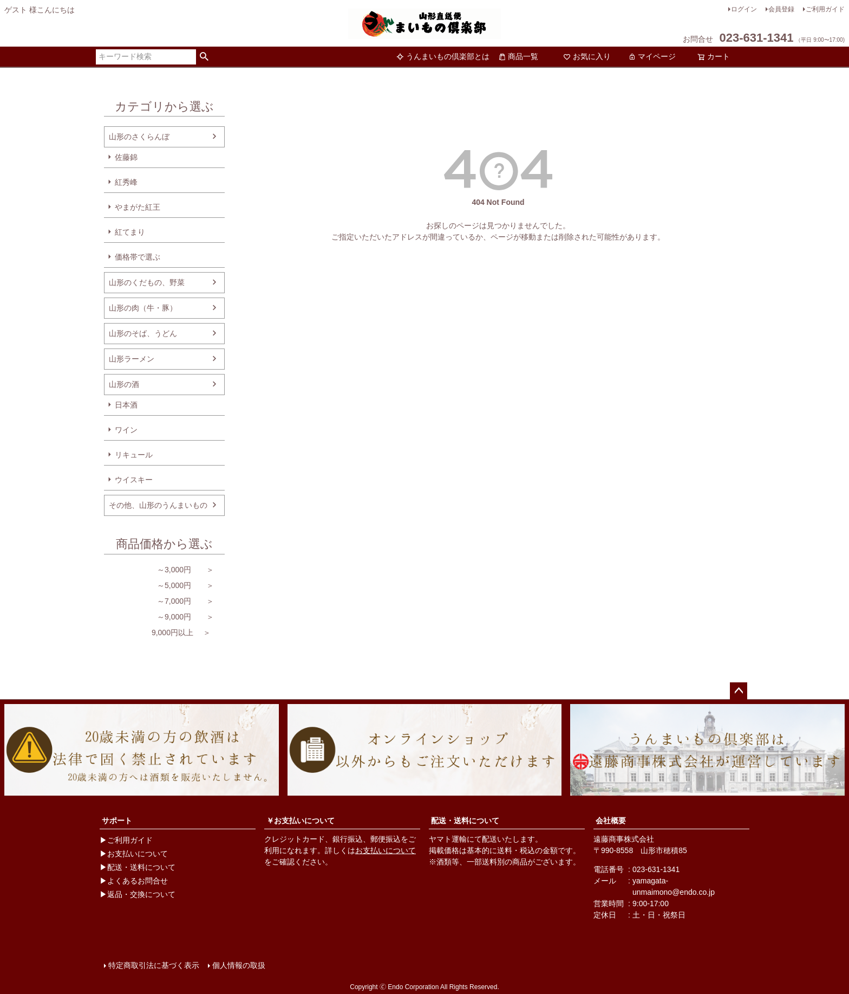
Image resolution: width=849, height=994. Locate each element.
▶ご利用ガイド (126, 840)
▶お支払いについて (134, 853)
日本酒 (126, 405)
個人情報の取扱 (238, 965)
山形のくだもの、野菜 (147, 282)
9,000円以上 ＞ (157, 632)
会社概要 (611, 820)
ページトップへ (738, 691)
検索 (204, 56)
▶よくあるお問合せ (134, 880)
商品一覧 (518, 56)
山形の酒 (124, 384)
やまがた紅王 (137, 207)
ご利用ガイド (825, 9)
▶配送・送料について (137, 867)
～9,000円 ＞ (159, 616)
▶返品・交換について (137, 894)
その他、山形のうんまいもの (158, 505)
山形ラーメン (131, 358)
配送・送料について (465, 820)
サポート (117, 820)
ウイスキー (134, 479)
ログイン (744, 9)
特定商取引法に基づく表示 (153, 965)
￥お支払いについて (300, 820)
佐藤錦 (126, 157)
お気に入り (587, 56)
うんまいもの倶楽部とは (442, 56)
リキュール (134, 454)
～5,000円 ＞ (159, 585)
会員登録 (781, 9)
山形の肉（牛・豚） (143, 308)
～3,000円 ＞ (159, 569)
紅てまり (130, 232)
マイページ (652, 56)
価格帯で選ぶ (137, 257)
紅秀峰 (126, 182)
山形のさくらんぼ (139, 136)
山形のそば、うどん (143, 333)
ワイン (126, 429)
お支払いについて (385, 850)
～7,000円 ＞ (159, 601)
